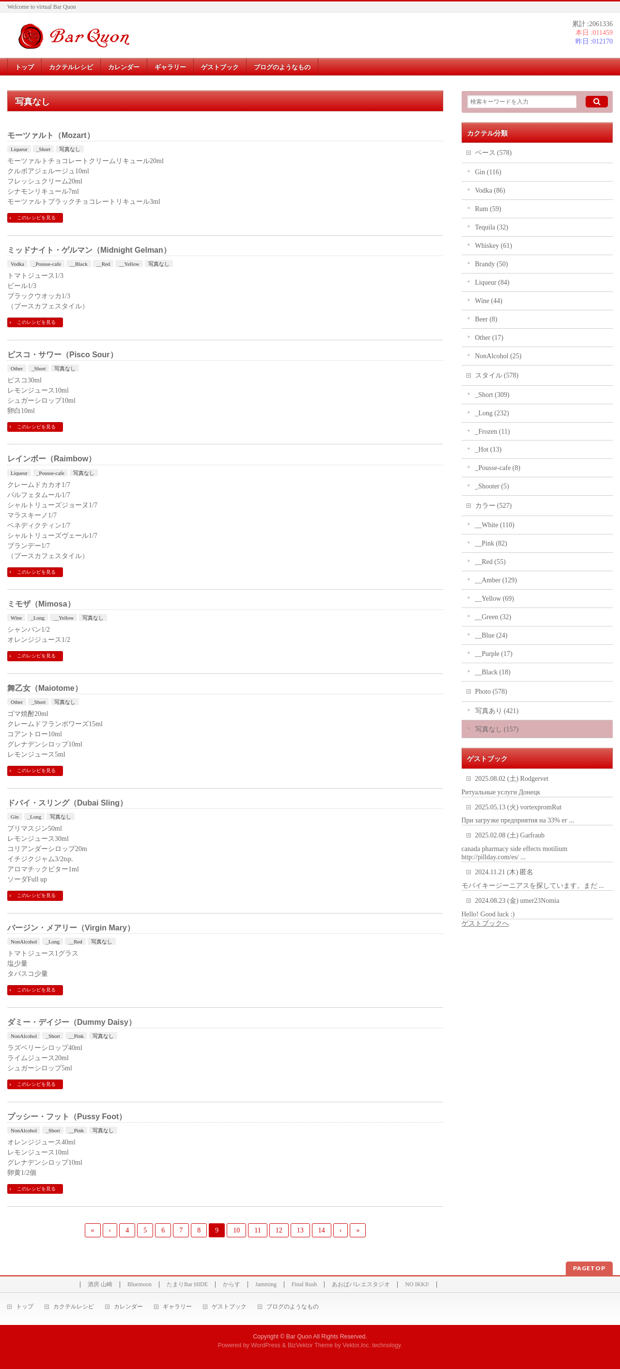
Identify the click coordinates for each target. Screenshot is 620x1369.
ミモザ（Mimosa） (41, 604)
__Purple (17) (493, 653)
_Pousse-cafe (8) (498, 468)
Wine (16, 618)
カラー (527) (493, 505)
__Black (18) (493, 672)
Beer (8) (486, 319)
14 (321, 1230)
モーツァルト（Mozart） (50, 135)
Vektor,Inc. (356, 1345)
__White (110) (495, 525)
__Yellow (129, 264)
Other (17, 368)
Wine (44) (489, 300)
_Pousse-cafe (47, 264)
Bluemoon (139, 1284)
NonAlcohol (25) (498, 356)
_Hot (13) (488, 449)
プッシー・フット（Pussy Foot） (66, 1116)
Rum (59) (488, 209)
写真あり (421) (497, 711)
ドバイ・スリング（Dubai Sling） (67, 803)
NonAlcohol (24, 941)
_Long (38, 618)
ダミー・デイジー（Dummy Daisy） (71, 1022)
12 (279, 1230)
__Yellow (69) (494, 598)
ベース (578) (493, 152)
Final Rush (304, 1284)
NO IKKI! (417, 1284)
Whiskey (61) (493, 245)
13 (300, 1230)
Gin (15, 817)
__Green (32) (493, 617)
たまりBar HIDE (187, 1284)
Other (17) (489, 337)
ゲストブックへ (485, 923)
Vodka (17, 264)
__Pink (76, 1036)
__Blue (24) (491, 635)
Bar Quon (299, 1336)
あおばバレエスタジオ (361, 1284)
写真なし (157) (497, 729)
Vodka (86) (490, 190)
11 (257, 1230)
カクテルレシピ (73, 1307)
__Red (103, 264)
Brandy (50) (491, 264)
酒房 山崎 (100, 1284)
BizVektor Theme (310, 1345)
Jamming (266, 1284)
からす (231, 1284)
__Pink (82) (491, 543)
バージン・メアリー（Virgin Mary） (71, 928)
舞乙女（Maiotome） (44, 688)
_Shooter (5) (492, 486)
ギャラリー (177, 1307)
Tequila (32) (492, 227)
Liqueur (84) (492, 282)
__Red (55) (490, 561)
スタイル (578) (497, 375)
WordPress (265, 1345)
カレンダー (128, 1307)
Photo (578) (491, 691)
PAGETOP (589, 1268)
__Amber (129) (496, 580)
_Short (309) (492, 394)
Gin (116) (488, 172)
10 (236, 1230)
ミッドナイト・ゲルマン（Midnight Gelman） (89, 250)
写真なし (69, 149)
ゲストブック (229, 1307)
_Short (43, 149)
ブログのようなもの (292, 1307)
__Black (79, 264)
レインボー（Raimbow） (51, 459)
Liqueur (19, 149)
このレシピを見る (36, 217)
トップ (24, 1307)
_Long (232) (492, 413)
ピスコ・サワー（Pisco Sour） (62, 354)
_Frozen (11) (492, 431)
